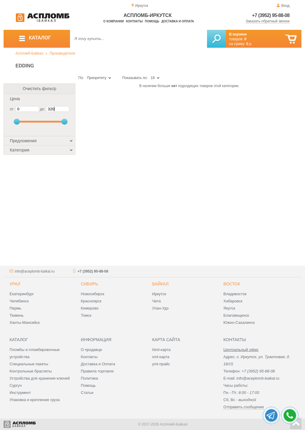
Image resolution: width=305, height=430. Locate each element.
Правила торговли (97, 371)
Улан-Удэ (160, 308)
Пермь (15, 308)
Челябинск (19, 301)
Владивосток (235, 294)
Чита (156, 301)
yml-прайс (161, 364)
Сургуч (16, 385)
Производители (62, 53)
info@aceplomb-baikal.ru (35, 271)
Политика (89, 378)
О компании (113, 21)
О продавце (91, 349)
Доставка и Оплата (98, 364)
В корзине (238, 34)
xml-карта (160, 357)
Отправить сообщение (243, 407)
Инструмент (20, 392)
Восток (231, 283)
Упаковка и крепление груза (35, 399)
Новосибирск (92, 294)
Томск (86, 315)
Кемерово (89, 308)
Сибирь (89, 283)
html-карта (161, 349)
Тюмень (17, 315)
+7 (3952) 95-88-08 (271, 15)
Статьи (87, 392)
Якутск (229, 308)
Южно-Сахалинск (239, 322)
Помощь (152, 21)
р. (249, 44)
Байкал (160, 283)
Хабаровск (232, 301)
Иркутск (159, 294)
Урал (15, 283)
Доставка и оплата (177, 21)
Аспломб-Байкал (29, 53)
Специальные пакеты (29, 364)
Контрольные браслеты (31, 371)
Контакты (134, 21)
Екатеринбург (22, 294)
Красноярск (91, 301)
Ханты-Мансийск (25, 322)
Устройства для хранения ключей (40, 378)
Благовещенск (236, 315)
